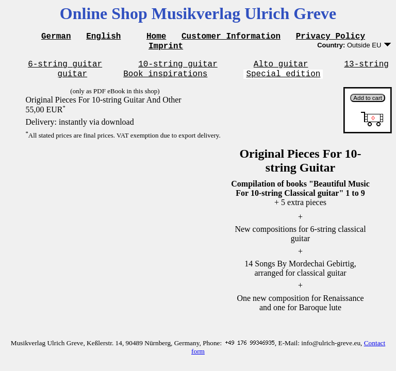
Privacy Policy (330, 37)
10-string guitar (178, 68)
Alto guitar (281, 68)
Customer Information (231, 37)
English (103, 37)
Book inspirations (165, 79)
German (56, 37)
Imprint (165, 48)
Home (156, 37)
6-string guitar (65, 68)
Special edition (283, 79)
